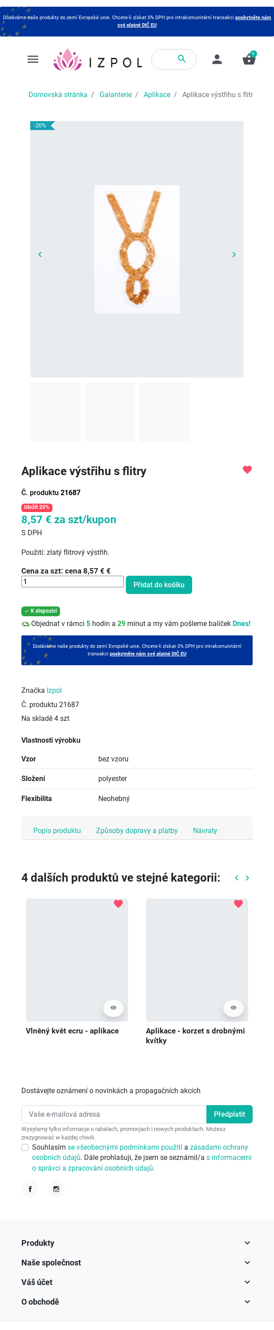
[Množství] (72, 581)
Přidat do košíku (159, 585)
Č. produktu (40, 492)
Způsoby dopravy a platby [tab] (137, 830)
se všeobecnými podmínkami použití (126, 1147)
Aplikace (157, 94)
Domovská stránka (58, 94)
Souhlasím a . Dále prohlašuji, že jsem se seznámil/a (142, 1157)
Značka (33, 690)
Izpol (54, 690)
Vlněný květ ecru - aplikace (72, 1030)
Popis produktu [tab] (57, 830)
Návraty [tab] (205, 830)
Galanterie (116, 94)
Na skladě (36, 718)
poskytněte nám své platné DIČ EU (148, 654)
